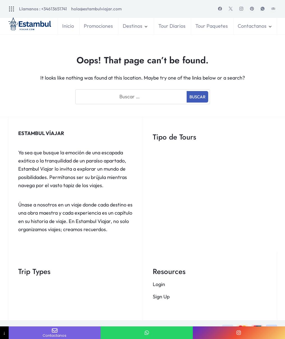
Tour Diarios (172, 26)
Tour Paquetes (211, 26)
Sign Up (161, 296)
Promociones (98, 26)
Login (159, 284)
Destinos (132, 26)
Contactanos (252, 26)
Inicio (68, 26)
